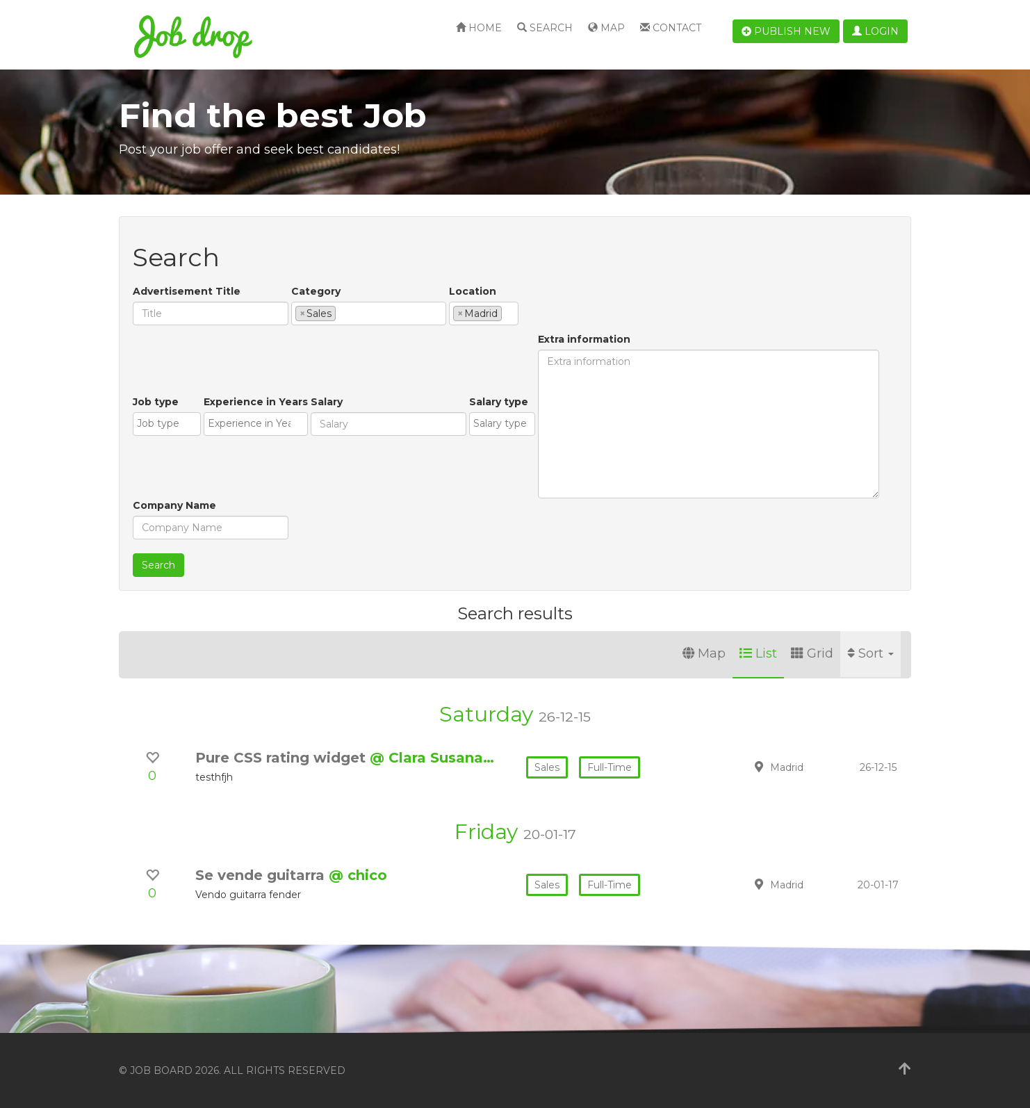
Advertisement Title (186, 291)
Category (316, 291)
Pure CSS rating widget (282, 757)
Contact (670, 28)
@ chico (358, 875)
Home (479, 28)
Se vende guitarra (262, 875)
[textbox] (343, 313)
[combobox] (368, 313)
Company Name (174, 505)
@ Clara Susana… (432, 757)
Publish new (786, 31)
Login (875, 31)
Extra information (584, 339)
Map (606, 28)
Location (472, 291)
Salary (327, 402)
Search (545, 28)
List (758, 653)
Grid (812, 653)
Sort (870, 653)
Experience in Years (256, 402)
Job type (156, 402)
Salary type (498, 402)
